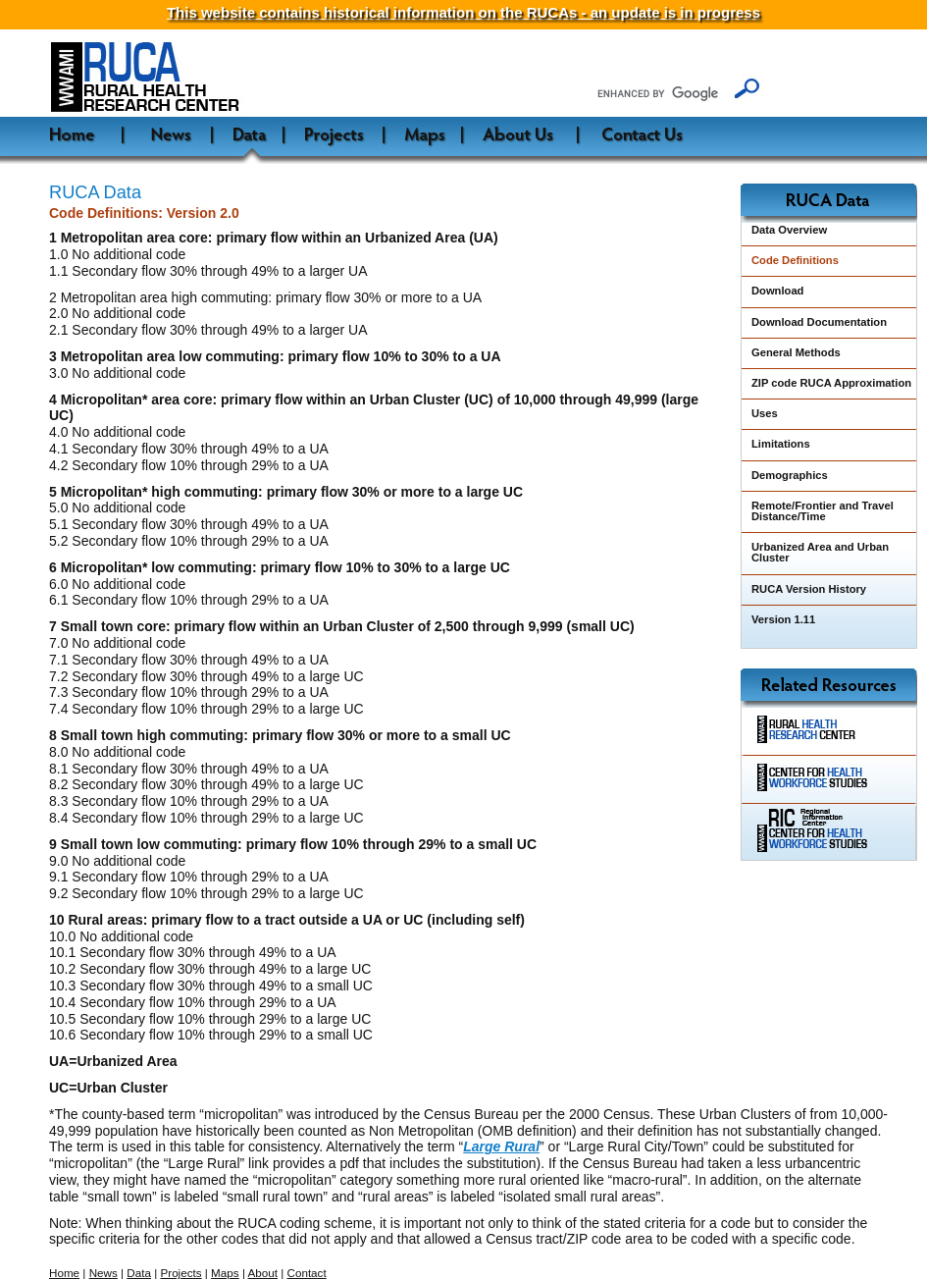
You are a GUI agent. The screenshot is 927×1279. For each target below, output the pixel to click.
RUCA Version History (808, 589)
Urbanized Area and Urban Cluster (820, 552)
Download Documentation (819, 322)
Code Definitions (795, 260)
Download (777, 290)
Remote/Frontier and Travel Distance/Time (822, 511)
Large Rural (501, 1146)
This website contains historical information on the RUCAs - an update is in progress (463, 12)
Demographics (789, 475)
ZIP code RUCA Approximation (831, 383)
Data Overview (789, 230)
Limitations (780, 444)
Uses (764, 413)
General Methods (796, 352)
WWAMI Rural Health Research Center (199, 78)
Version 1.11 (783, 619)
